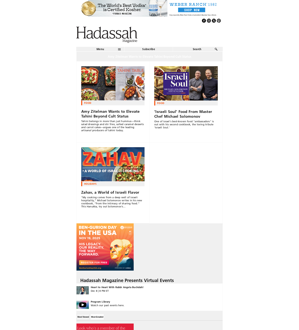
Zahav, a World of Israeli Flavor (110, 192)
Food (87, 102)
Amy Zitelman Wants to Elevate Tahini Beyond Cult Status (110, 113)
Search (197, 49)
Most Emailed (97, 317)
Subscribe (148, 49)
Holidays (90, 183)
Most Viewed (83, 317)
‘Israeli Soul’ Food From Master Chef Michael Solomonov (183, 114)
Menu (100, 49)
